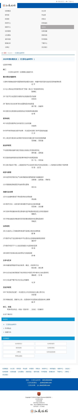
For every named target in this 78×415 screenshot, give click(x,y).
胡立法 (33, 187)
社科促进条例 (51, 352)
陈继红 (33, 91)
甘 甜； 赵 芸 (36, 167)
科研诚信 (44, 23)
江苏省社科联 (39, 399)
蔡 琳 (33, 233)
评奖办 (44, 19)
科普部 (7, 19)
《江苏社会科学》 (19, 53)
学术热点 (8, 328)
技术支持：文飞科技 (39, 406)
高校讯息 (44, 35)
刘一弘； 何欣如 (37, 160)
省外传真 (8, 39)
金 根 (33, 114)
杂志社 (44, 27)
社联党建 (44, 31)
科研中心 (8, 23)
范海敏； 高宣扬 (37, 140)
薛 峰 (33, 255)
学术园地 (44, 39)
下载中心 (72, 1)
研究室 (7, 15)
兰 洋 (33, 133)
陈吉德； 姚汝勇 (37, 268)
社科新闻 (8, 31)
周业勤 (33, 199)
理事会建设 (18, 356)
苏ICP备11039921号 (38, 403)
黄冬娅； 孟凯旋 (37, 153)
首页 (5, 53)
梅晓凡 (33, 214)
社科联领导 (51, 343)
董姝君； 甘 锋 (36, 275)
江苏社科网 (39, 401)
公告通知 (8, 35)
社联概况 (8, 11)
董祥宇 (33, 241)
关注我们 (44, 47)
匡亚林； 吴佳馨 (37, 206)
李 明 (33, 248)
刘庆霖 (33, 295)
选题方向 (8, 332)
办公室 (44, 11)
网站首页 (62, 1)
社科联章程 (51, 348)
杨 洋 (33, 302)
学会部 (44, 15)
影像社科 (8, 43)
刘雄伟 (33, 126)
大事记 (7, 47)
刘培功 (33, 99)
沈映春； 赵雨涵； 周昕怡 (40, 180)
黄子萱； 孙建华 (37, 106)
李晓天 (33, 221)
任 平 (33, 84)
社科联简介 (18, 343)
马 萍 (33, 282)
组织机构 (19, 348)
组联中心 (8, 27)
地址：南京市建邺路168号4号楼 (39, 404)
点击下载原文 (7, 314)
